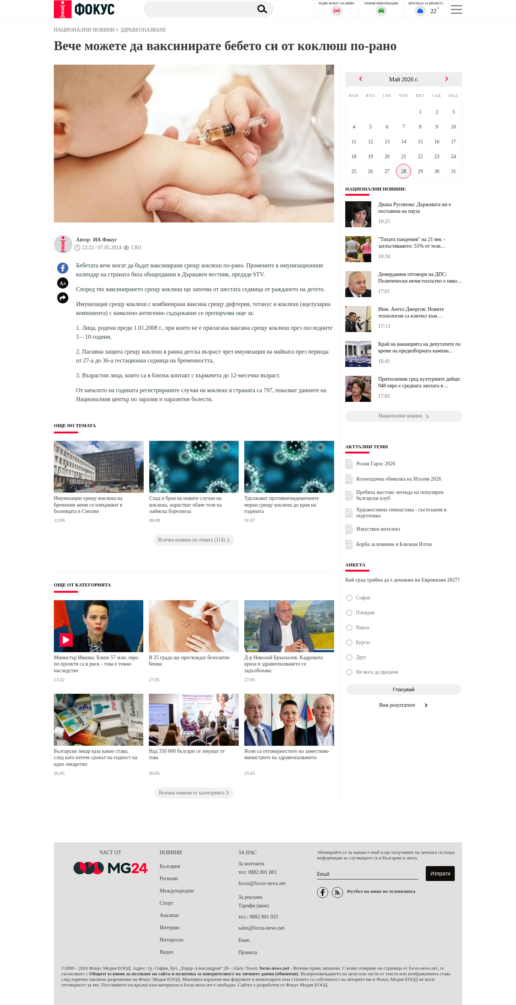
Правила (247, 952)
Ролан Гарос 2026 (375, 463)
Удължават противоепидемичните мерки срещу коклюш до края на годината (281, 504)
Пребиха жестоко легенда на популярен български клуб (400, 495)
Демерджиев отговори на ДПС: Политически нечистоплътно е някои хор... (419, 277)
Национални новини (374, 189)
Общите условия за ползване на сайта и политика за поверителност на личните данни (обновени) (193, 973)
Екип (243, 940)
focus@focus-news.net (262, 883)
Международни (177, 891)
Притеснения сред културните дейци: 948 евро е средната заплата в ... (419, 382)
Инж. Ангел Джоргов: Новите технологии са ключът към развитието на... (411, 312)
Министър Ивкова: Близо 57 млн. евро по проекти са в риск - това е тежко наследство (96, 664)
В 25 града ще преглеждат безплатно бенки (189, 661)
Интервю (170, 927)
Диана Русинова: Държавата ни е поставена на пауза (414, 208)
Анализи (169, 915)
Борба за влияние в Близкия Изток (394, 544)
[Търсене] (194, 9)
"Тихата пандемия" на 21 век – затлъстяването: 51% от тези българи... (411, 243)
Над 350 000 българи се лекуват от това (187, 754)
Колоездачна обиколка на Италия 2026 (398, 479)
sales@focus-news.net (261, 928)
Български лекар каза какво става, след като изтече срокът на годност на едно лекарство (95, 757)
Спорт (166, 903)
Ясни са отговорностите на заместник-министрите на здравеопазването (287, 754)
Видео (166, 952)
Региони (169, 878)
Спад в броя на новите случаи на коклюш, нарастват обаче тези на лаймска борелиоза (185, 504)
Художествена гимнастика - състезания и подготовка (401, 512)
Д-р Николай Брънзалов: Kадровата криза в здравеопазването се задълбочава (283, 664)
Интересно (171, 940)
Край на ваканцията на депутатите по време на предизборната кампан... (419, 347)
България (170, 866)
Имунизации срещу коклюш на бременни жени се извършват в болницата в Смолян (88, 504)
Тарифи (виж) (253, 905)
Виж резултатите (403, 705)
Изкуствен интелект (378, 529)
